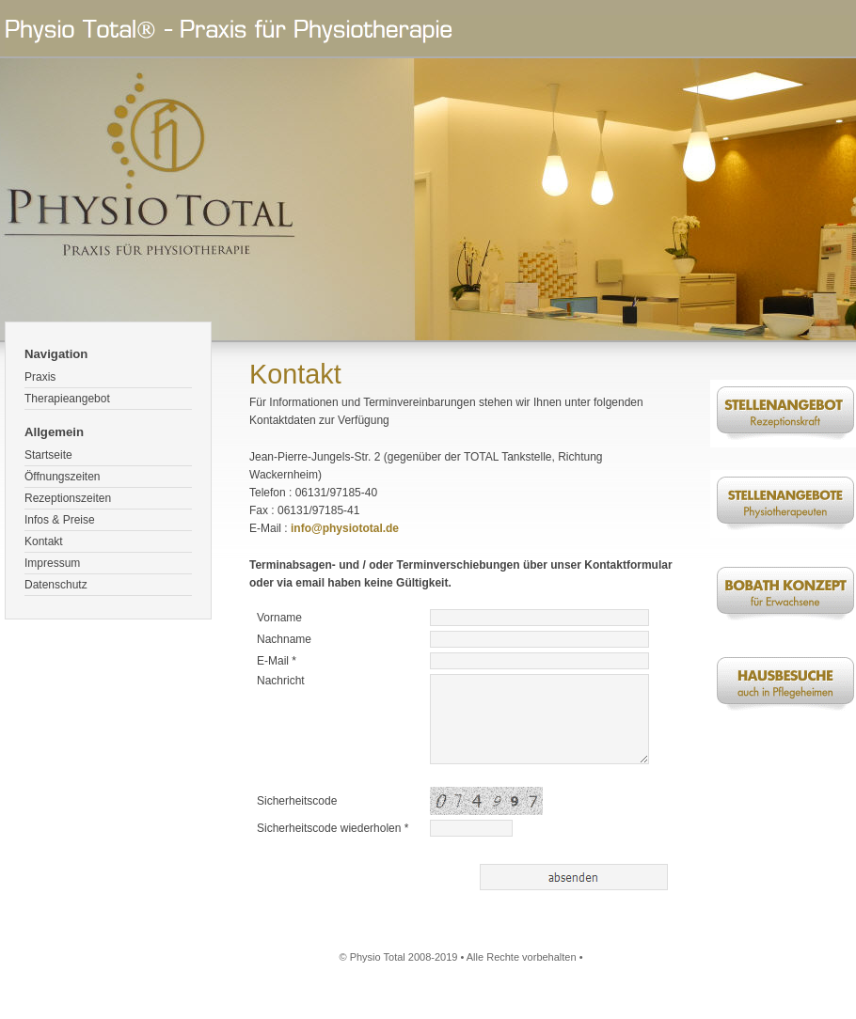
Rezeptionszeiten (67, 498)
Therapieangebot (67, 398)
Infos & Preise (59, 519)
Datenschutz (55, 584)
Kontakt (43, 541)
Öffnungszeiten (62, 476)
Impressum (52, 563)
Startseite (48, 455)
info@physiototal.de (345, 528)
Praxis (39, 377)
